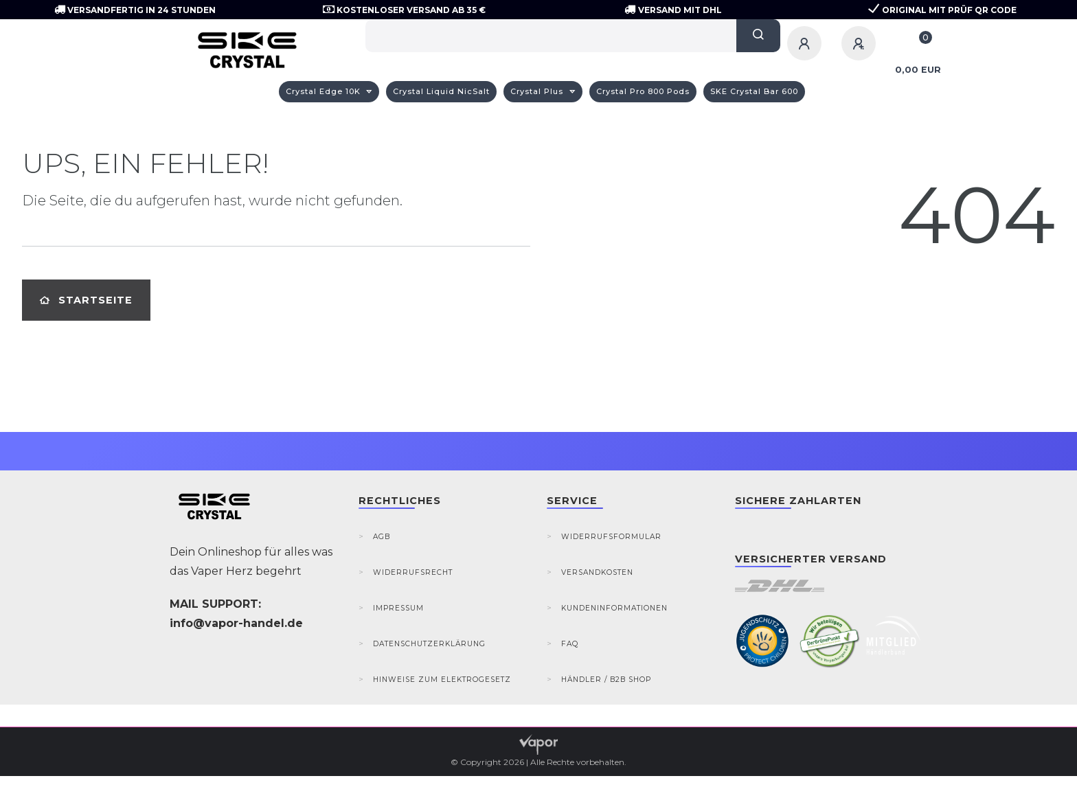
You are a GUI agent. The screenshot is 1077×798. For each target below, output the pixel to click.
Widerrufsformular (611, 536)
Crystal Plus (538, 91)
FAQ (569, 643)
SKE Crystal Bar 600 (754, 91)
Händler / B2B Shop (606, 679)
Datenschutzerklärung (429, 643)
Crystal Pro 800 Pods (643, 91)
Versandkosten (597, 572)
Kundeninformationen (614, 608)
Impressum (398, 608)
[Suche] (758, 35)
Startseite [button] (86, 300)
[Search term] (550, 35)
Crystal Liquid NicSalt (441, 91)
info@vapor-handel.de (236, 623)
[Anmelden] (806, 43)
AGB (381, 536)
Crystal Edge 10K (324, 91)
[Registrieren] (861, 43)
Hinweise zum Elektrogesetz (442, 679)
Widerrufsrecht (413, 572)
